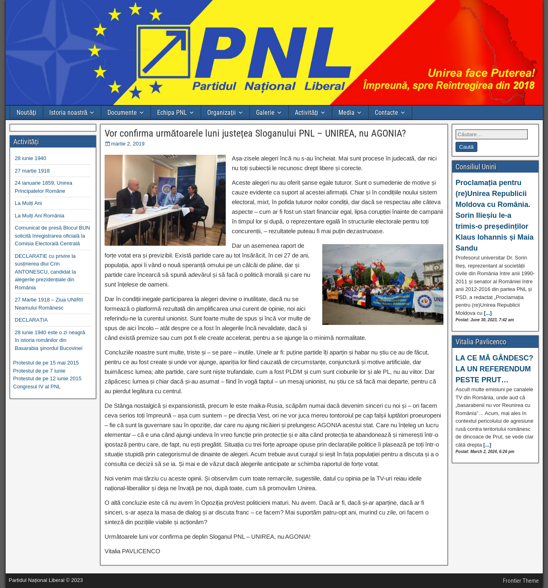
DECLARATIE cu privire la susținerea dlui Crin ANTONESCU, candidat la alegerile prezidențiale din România (45, 272)
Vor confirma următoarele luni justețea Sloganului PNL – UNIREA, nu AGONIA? (255, 133)
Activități (306, 112)
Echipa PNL (172, 112)
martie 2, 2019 (128, 144)
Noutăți (26, 112)
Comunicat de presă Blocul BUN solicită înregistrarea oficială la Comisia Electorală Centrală (52, 236)
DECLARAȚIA (31, 320)
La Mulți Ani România (40, 216)
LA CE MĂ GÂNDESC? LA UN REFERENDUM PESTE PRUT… (494, 369)
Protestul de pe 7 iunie (39, 371)
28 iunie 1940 (30, 158)
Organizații (221, 112)
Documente (122, 112)
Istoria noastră (68, 112)
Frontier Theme (521, 580)
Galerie (265, 112)
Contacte (386, 112)
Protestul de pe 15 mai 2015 (46, 363)
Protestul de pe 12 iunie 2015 (47, 378)
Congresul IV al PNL (37, 387)
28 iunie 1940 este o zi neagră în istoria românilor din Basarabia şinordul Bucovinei (50, 340)
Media (346, 112)
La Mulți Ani (28, 203)
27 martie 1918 (32, 171)
